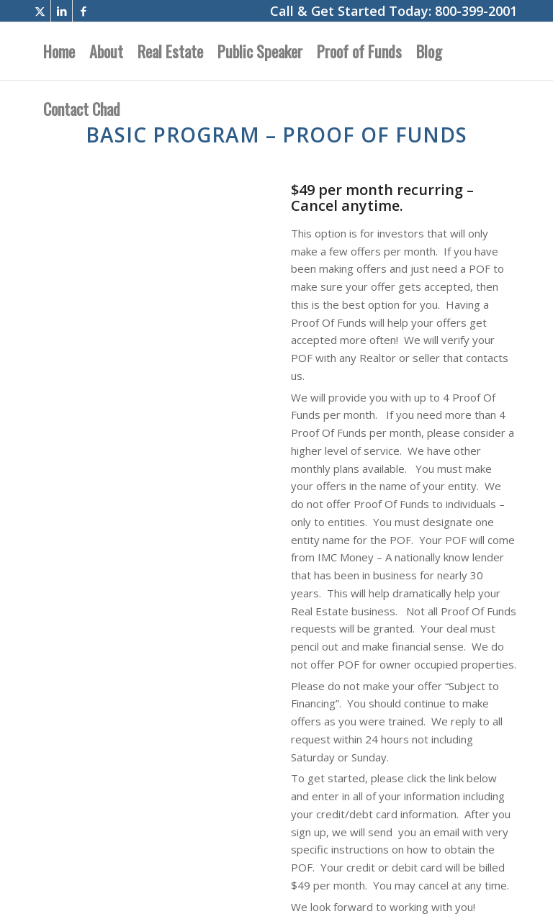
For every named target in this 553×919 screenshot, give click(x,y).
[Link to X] (40, 11)
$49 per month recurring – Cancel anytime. (382, 197)
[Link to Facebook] (83, 11)
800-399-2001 (476, 10)
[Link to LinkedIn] (61, 11)
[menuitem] (59, 51)
